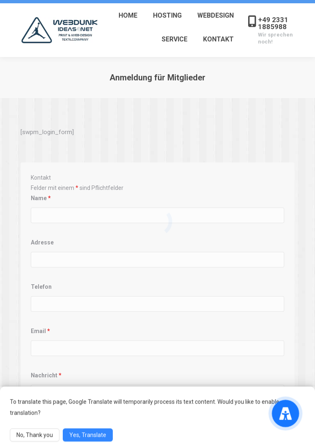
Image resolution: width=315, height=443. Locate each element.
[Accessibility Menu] (285, 413)
